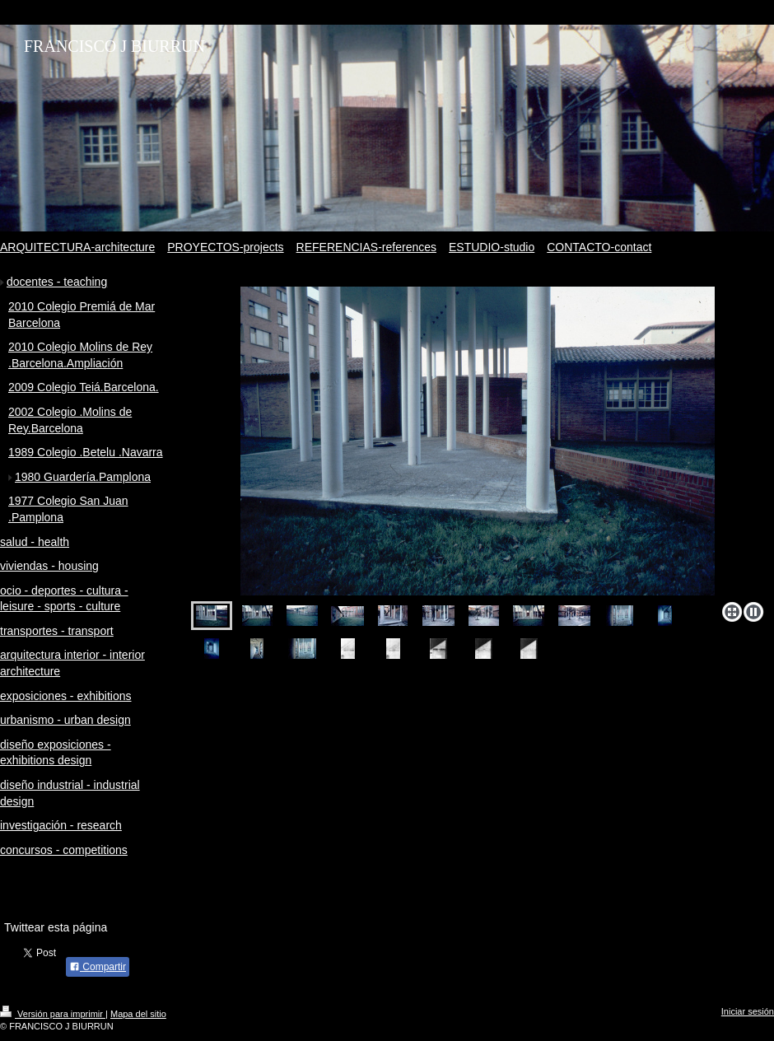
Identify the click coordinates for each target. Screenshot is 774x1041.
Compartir (97, 967)
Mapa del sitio (138, 1014)
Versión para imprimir (52, 1014)
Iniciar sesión (747, 1011)
